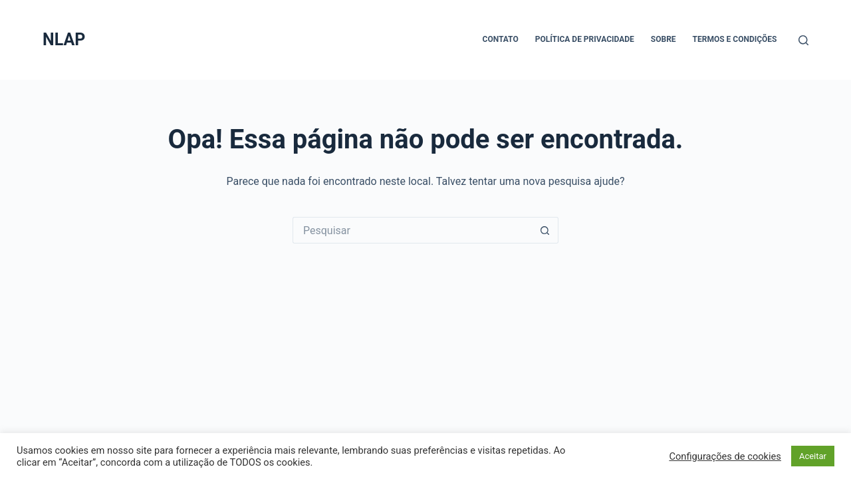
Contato (501, 39)
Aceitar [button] (812, 456)
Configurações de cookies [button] (725, 456)
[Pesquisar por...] (412, 230)
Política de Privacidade (584, 39)
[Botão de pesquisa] (545, 230)
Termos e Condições (735, 39)
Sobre (663, 39)
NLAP (64, 39)
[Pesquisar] (803, 40)
